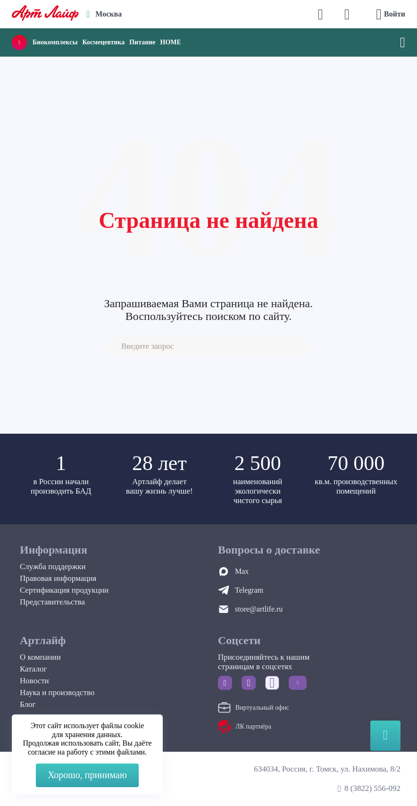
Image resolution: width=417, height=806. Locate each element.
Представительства (52, 601)
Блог (28, 704)
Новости (34, 680)
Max (242, 571)
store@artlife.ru (259, 609)
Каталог (33, 668)
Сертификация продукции (64, 590)
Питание (142, 42)
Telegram (249, 590)
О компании (40, 657)
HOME (170, 42)
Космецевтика (103, 42)
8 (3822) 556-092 (372, 788)
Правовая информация (58, 578)
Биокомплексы (55, 42)
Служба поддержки (53, 566)
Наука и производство (57, 692)
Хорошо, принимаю (87, 775)
